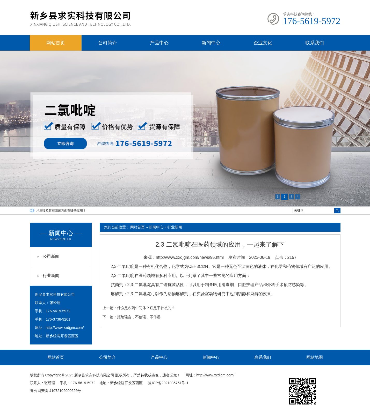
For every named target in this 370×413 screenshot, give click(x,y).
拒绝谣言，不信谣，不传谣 (139, 317)
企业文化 (262, 42)
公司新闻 (51, 256)
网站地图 (314, 357)
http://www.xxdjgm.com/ (65, 328)
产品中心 (159, 42)
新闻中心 (211, 42)
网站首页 (55, 42)
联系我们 (314, 42)
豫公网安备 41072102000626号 (55, 391)
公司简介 (107, 42)
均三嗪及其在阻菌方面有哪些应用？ (61, 210)
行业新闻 (175, 227)
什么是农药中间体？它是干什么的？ (146, 308)
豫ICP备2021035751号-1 (168, 383)
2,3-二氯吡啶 (123, 266)
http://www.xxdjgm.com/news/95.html (190, 257)
